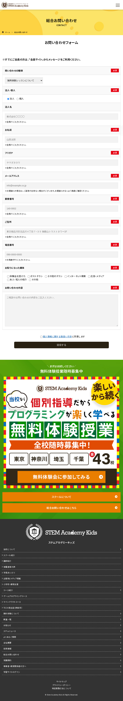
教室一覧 (7, 619)
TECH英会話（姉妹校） (13, 607)
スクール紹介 (9, 555)
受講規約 (7, 660)
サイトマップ (61, 681)
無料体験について (11, 613)
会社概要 (7, 642)
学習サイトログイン (12, 672)
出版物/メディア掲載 (12, 578)
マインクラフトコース (12, 601)
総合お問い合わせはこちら (82, 508)
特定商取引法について (61, 688)
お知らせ (7, 625)
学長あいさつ (9, 572)
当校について (9, 549)
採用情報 (7, 648)
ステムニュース (10, 631)
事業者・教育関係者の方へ (15, 666)
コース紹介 (8, 590)
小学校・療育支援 (11, 584)
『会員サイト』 (36, 59)
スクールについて (84, 497)
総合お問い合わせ (11, 654)
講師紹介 (7, 561)
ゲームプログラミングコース (15, 596)
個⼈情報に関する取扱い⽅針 (57, 336)
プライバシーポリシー (61, 685)
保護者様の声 (9, 566)
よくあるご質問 (10, 637)
